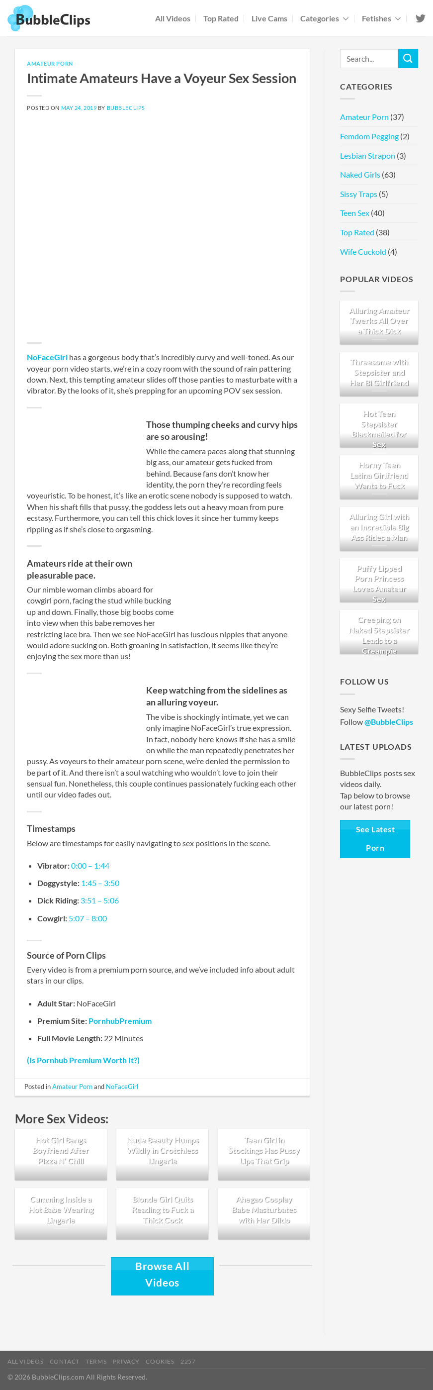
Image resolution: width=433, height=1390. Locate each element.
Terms (96, 1361)
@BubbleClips (388, 721)
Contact (65, 1361)
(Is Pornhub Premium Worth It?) (83, 1060)
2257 (187, 1361)
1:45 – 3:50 (100, 883)
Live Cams (269, 18)
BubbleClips (126, 107)
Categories (324, 18)
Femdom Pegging (369, 136)
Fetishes (381, 18)
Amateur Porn (50, 63)
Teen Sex (354, 212)
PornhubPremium (120, 1020)
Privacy (126, 1361)
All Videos (172, 18)
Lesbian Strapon (367, 155)
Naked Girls (360, 174)
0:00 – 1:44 (90, 865)
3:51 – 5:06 (100, 900)
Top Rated (221, 18)
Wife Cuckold (363, 251)
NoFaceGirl (47, 357)
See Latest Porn (375, 838)
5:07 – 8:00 (88, 918)
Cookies (160, 1361)
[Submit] (408, 58)
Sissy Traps (358, 194)
